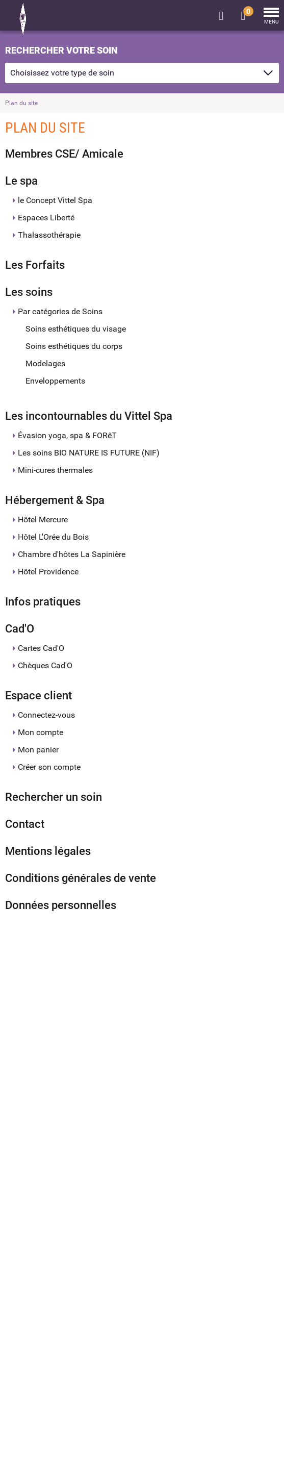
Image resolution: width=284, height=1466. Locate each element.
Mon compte (40, 732)
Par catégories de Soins (60, 311)
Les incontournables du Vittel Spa (88, 416)
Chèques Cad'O (45, 665)
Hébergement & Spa (55, 500)
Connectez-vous (46, 715)
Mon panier (38, 749)
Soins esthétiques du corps (73, 346)
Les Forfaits (35, 265)
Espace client (38, 695)
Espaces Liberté (46, 217)
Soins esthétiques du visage (75, 329)
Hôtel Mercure (43, 519)
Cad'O (19, 628)
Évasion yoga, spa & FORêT (67, 435)
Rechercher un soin (53, 797)
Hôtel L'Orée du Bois (53, 537)
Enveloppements (55, 381)
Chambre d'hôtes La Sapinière (71, 554)
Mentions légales (48, 851)
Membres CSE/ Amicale (64, 153)
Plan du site (21, 103)
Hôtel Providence (48, 571)
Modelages (45, 363)
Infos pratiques (43, 601)
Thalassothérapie (49, 235)
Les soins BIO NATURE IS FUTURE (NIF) (89, 453)
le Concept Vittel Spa (55, 200)
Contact (24, 824)
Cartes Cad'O (41, 648)
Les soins (29, 292)
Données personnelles (60, 905)
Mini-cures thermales (55, 470)
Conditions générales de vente (80, 878)
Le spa (21, 180)
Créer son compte (49, 767)
